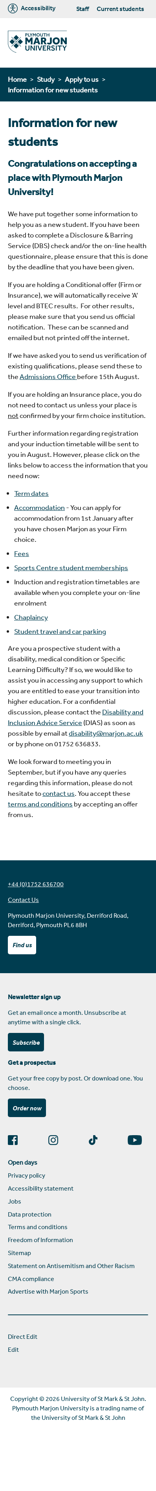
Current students (120, 9)
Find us (22, 945)
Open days (22, 1162)
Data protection (29, 1214)
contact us (58, 793)
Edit (13, 1349)
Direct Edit (22, 1336)
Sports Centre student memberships (71, 567)
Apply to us (82, 79)
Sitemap (19, 1253)
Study (46, 79)
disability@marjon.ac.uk (106, 733)
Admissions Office (48, 376)
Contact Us (23, 900)
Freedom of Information (40, 1240)
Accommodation (39, 507)
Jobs (14, 1201)
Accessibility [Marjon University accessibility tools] (31, 8)
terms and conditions (40, 803)
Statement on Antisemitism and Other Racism (71, 1266)
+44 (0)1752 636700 (36, 884)
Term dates (31, 493)
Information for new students (53, 89)
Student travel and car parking (60, 631)
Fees (21, 553)
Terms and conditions (38, 1227)
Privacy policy (26, 1175)
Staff (82, 9)
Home (17, 79)
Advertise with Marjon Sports (48, 1291)
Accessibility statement (40, 1188)
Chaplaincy (31, 617)
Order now (27, 1108)
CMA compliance (31, 1279)
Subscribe (26, 1042)
